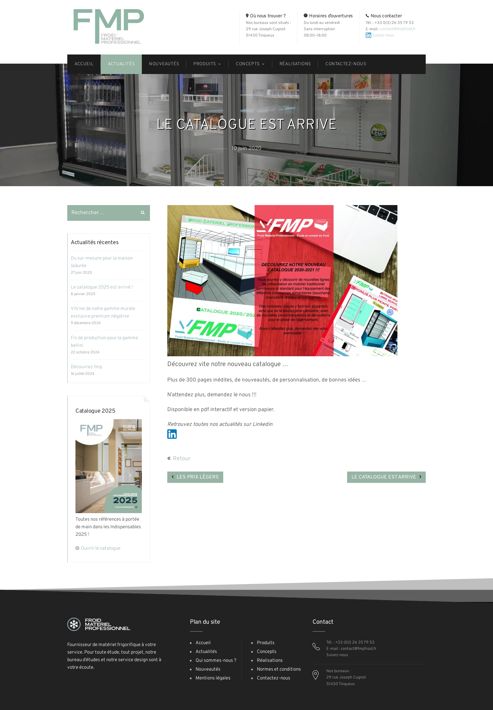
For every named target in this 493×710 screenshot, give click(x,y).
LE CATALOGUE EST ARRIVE (384, 477)
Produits (265, 643)
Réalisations (270, 661)
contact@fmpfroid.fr (398, 29)
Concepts (266, 652)
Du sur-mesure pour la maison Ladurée (102, 262)
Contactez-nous (273, 678)
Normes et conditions (279, 670)
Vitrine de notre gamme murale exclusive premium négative (103, 312)
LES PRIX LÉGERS (198, 477)
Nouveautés (208, 670)
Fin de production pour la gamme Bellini (104, 342)
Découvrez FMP (86, 367)
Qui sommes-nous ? (216, 661)
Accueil (203, 643)
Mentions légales (213, 678)
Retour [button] (179, 458)
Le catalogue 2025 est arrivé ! (102, 287)
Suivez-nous (380, 35)
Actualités (206, 652)
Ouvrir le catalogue (100, 549)
